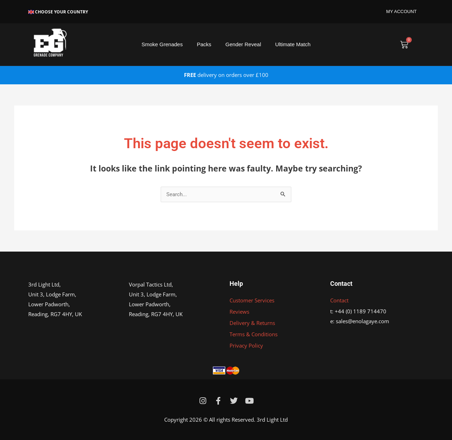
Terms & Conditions (254, 334)
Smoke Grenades (162, 44)
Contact (339, 300)
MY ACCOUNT (401, 11)
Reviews (239, 311)
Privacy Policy (246, 345)
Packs (204, 44)
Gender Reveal (243, 44)
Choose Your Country (58, 12)
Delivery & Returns (252, 322)
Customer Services (252, 300)
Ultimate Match (292, 44)
